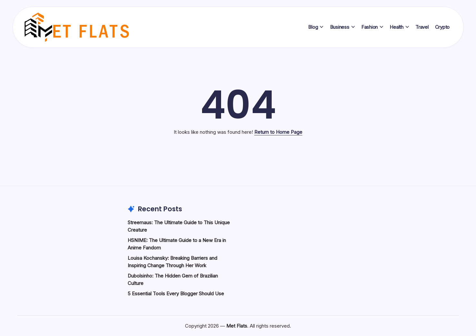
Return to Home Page (278, 132)
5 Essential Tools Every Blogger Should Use (176, 293)
